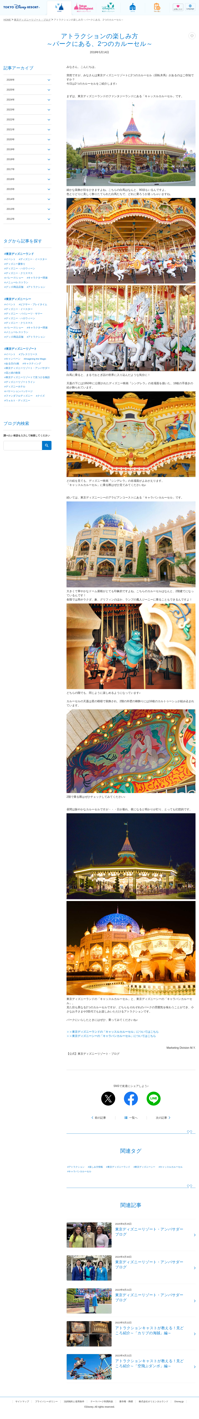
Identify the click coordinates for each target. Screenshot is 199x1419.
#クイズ (40, 397)
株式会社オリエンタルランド (157, 1409)
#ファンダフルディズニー (18, 397)
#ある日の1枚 (11, 364)
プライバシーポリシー (43, 1409)
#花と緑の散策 (12, 374)
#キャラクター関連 (37, 278)
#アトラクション (76, 1167)
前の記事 (100, 1117)
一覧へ (133, 1117)
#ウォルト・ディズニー (17, 402)
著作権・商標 (127, 1409)
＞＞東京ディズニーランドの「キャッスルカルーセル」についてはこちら (113, 1031)
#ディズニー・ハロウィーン (19, 268)
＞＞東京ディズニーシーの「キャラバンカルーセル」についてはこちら (111, 1035)
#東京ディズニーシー (149, 1167)
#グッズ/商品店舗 (14, 287)
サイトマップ (17, 1409)
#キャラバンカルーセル (80, 1171)
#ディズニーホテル (14, 388)
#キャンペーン (12, 360)
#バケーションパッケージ (18, 393)
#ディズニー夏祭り (14, 264)
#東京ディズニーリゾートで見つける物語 (27, 379)
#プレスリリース (28, 355)
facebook (131, 1099)
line (154, 1099)
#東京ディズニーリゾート (20, 349)
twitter (108, 1099)
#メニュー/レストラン (16, 282)
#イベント (10, 259)
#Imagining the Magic (35, 360)
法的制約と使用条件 (73, 1409)
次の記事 (161, 1117)
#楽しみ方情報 (97, 1167)
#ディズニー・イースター (33, 259)
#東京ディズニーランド (121, 1167)
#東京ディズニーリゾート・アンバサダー (27, 369)
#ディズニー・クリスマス (18, 273)
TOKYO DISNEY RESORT (22, 7)
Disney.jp (184, 1409)
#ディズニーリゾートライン (19, 383)
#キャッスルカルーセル (177, 1167)
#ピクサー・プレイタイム (33, 305)
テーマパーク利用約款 (102, 1409)
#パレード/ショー (14, 278)
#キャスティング (32, 364)
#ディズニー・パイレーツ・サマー (23, 314)
